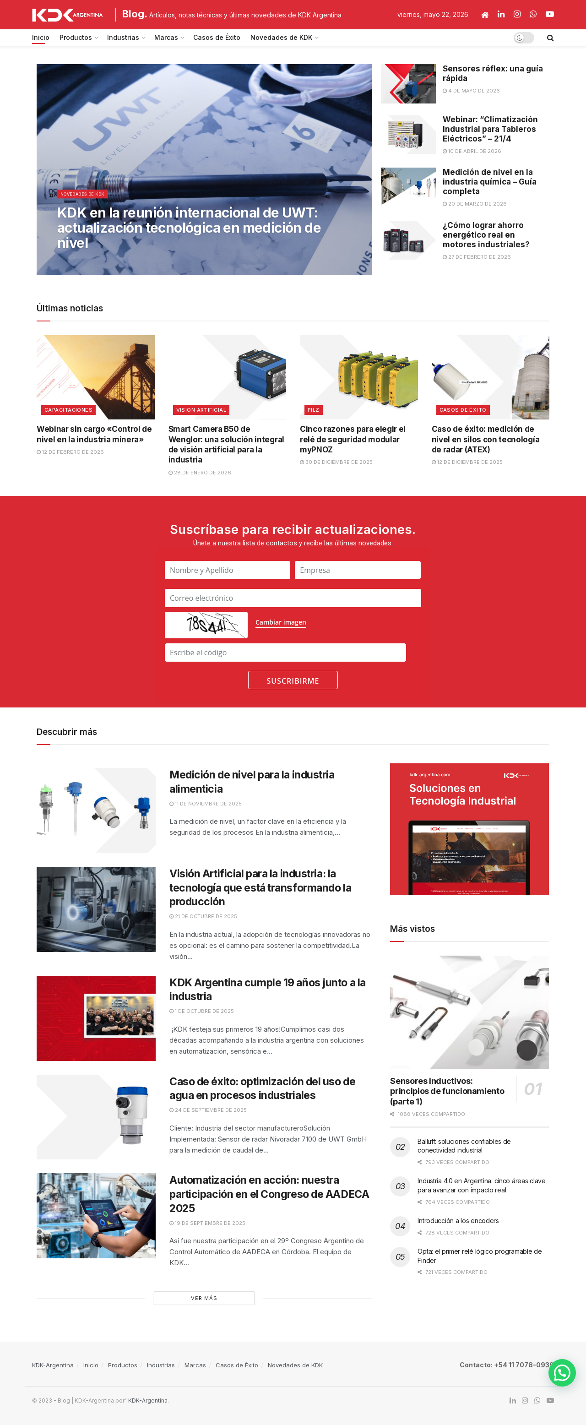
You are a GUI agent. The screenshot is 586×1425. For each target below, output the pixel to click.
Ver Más (204, 1298)
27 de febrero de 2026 (477, 257)
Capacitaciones (68, 410)
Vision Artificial (201, 410)
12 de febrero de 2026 (70, 452)
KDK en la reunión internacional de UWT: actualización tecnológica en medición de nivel (189, 233)
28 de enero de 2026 (199, 472)
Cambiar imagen (280, 622)
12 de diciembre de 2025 (467, 462)
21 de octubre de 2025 (203, 916)
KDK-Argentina (53, 1365)
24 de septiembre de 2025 (208, 1110)
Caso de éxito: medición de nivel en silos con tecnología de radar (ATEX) (486, 439)
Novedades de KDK (281, 37)
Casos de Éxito (216, 37)
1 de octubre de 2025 (201, 1011)
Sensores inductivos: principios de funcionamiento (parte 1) (447, 1091)
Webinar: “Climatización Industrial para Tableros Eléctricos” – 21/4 (490, 129)
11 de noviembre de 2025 (205, 803)
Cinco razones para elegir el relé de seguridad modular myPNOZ (353, 439)
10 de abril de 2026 (472, 151)
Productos (76, 37)
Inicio (40, 37)
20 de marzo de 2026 (475, 204)
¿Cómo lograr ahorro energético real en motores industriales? (486, 235)
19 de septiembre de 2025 (207, 1223)
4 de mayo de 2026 (471, 90)
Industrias (123, 37)
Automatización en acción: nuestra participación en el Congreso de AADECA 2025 (269, 1194)
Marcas (166, 37)
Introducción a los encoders (458, 1220)
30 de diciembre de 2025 (336, 462)
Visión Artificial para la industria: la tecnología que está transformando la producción (260, 887)
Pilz (314, 410)
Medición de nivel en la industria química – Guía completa (490, 182)
